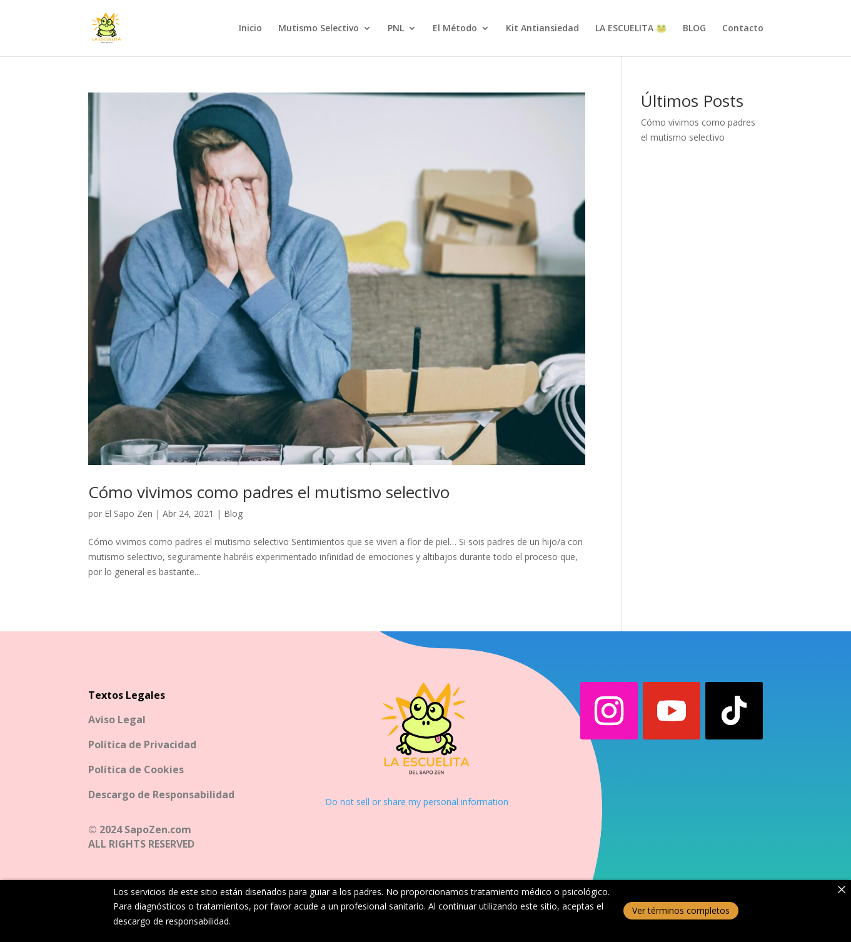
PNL (396, 29)
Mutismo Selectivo (318, 29)
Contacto (742, 29)
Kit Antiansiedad (542, 29)
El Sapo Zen (128, 513)
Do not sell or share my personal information (416, 802)
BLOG (694, 29)
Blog (233, 513)
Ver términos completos (681, 910)
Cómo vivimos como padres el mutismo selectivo (269, 492)
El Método (455, 29)
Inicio (250, 29)
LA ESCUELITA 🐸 (631, 29)
